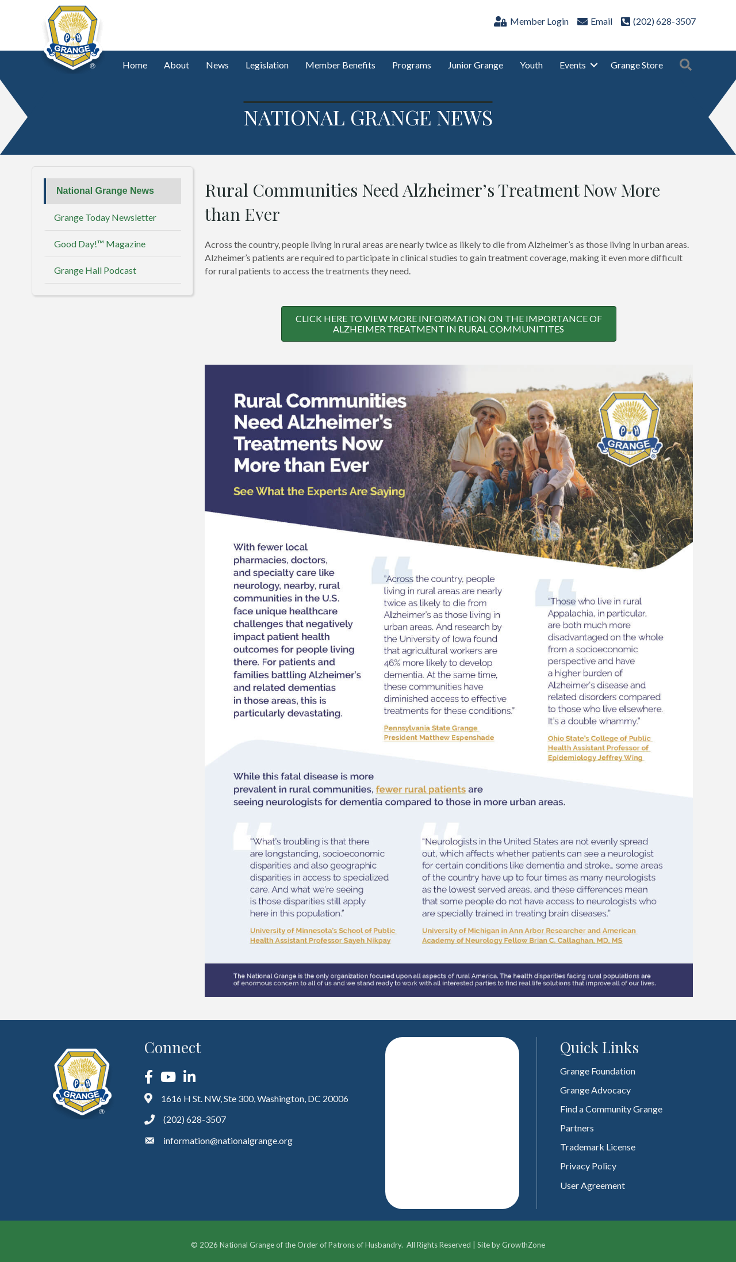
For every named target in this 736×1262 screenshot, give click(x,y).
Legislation (267, 64)
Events (572, 64)
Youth (531, 64)
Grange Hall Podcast (95, 270)
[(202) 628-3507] (657, 21)
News (217, 64)
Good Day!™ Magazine (99, 243)
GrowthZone (523, 1244)
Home (134, 64)
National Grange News (105, 191)
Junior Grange (475, 64)
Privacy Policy (588, 1165)
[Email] (593, 21)
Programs (411, 64)
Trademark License (597, 1146)
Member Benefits (340, 64)
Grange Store (637, 64)
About (176, 64)
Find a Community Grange (611, 1108)
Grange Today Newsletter (105, 217)
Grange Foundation (597, 1070)
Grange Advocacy (595, 1089)
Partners (577, 1127)
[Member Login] (530, 21)
